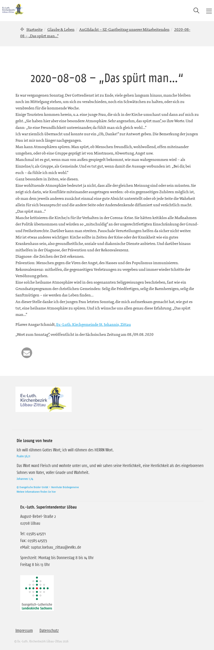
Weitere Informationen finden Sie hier (36, 491)
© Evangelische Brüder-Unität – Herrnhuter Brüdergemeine (48, 487)
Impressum (24, 630)
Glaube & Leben (61, 29)
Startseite (34, 29)
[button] (26, 352)
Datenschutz (49, 630)
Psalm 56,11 (23, 456)
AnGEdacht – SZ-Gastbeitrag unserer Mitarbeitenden (124, 29)
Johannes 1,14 (25, 479)
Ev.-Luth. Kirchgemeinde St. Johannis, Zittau (93, 324)
